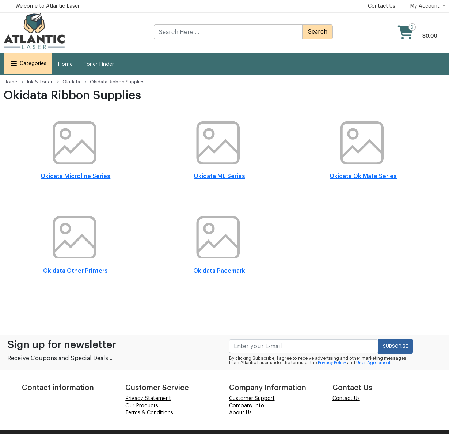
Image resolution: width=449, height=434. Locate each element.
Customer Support (252, 398)
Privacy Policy (332, 363)
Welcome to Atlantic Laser (47, 6)
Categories (27, 63)
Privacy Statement (148, 398)
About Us (240, 412)
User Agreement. (374, 363)
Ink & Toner (40, 81)
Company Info (246, 405)
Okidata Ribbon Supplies (117, 81)
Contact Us (381, 6)
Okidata (71, 81)
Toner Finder (99, 64)
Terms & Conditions (149, 412)
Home (65, 64)
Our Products (141, 405)
